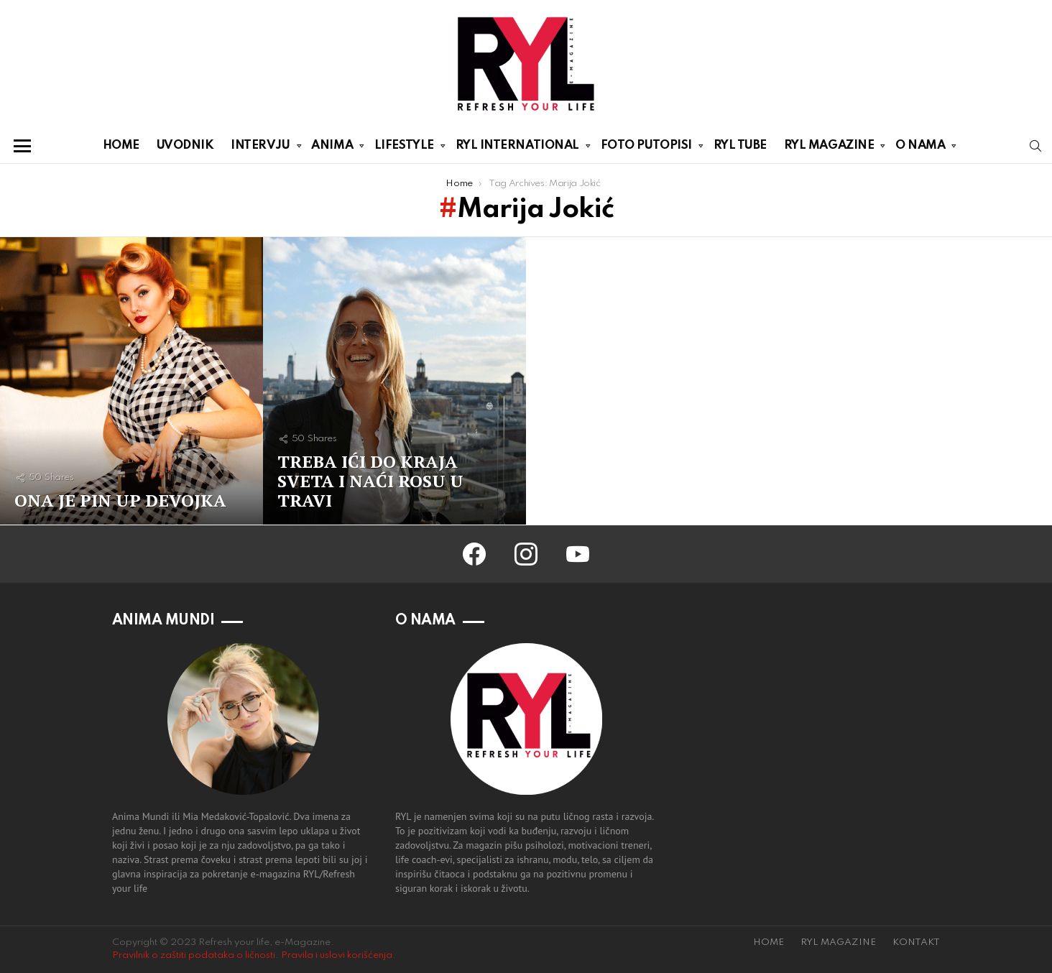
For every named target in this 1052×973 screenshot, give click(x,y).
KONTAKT (916, 942)
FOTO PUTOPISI (646, 148)
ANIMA (332, 148)
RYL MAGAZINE (829, 148)
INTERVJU (260, 148)
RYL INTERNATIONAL (517, 148)
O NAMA (920, 148)
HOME (121, 145)
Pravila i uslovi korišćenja (336, 955)
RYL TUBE (740, 145)
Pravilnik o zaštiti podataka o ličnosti (193, 955)
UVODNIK (185, 145)
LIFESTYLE (404, 148)
